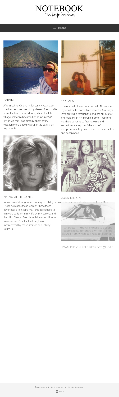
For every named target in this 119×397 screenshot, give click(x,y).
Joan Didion (71, 198)
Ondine (9, 100)
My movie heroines (18, 196)
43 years (67, 101)
